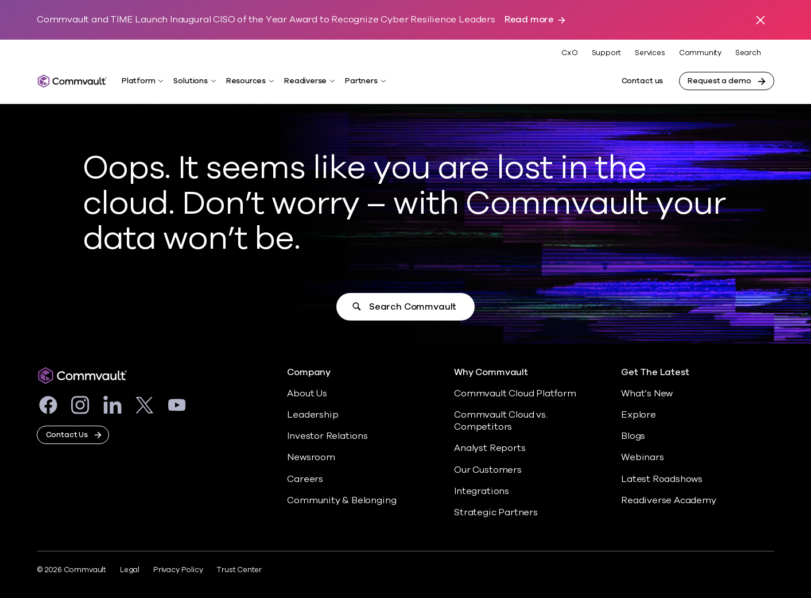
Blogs (633, 436)
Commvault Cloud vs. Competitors (500, 420)
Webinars (642, 457)
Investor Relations (327, 436)
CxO (569, 53)
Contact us (642, 81)
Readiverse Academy (668, 500)
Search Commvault (412, 306)
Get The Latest (655, 372)
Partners (361, 81)
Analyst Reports (489, 448)
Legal (129, 570)
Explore (638, 414)
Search (748, 53)
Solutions (190, 81)
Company (309, 372)
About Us (307, 393)
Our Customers (488, 470)
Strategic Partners (496, 512)
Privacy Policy (178, 570)
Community (700, 53)
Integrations (481, 491)
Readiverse (305, 81)
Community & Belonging (341, 500)
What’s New (647, 393)
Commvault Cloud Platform (515, 393)
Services (650, 53)
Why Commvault (491, 372)
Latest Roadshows (662, 479)
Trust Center (239, 570)
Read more (529, 20)
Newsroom (311, 457)
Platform (138, 81)
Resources (246, 81)
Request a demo (719, 81)
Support (607, 53)
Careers (305, 479)
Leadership (312, 414)
